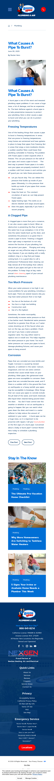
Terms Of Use (27, 707)
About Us (27, 672)
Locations (27, 747)
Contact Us (27, 687)
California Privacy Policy (27, 701)
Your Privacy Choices (37, 761)
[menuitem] (27, 765)
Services (27, 675)
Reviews (27, 678)
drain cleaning (20, 273)
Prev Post (14, 442)
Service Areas (27, 684)
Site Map (27, 712)
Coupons (26, 681)
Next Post (28, 442)
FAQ (27, 709)
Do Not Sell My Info (27, 704)
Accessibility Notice (27, 698)
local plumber (39, 422)
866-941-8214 (27, 628)
